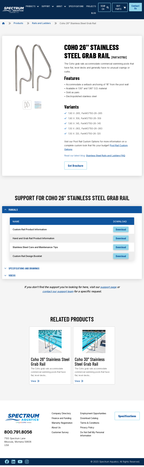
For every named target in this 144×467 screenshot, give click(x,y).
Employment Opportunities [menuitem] (87, 417)
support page (108, 289)
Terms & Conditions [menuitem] (90, 428)
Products (18, 23)
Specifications (127, 418)
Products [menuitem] (30, 6)
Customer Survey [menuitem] (61, 434)
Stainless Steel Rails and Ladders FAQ (106, 155)
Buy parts (120, 7)
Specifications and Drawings (22, 269)
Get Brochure (76, 165)
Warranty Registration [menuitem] (63, 424)
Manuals (11, 210)
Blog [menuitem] (93, 13)
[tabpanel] (50, 357)
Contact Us (135, 7)
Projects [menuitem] (91, 6)
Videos (10, 277)
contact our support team (58, 293)
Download (120, 230)
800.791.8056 (18, 433)
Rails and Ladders (41, 23)
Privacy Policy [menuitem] (87, 433)
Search (105, 7)
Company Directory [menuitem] (62, 415)
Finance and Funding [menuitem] (63, 420)
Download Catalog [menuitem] (90, 423)
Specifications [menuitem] (76, 6)
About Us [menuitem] (57, 429)
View (35, 382)
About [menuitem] (59, 6)
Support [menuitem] (46, 6)
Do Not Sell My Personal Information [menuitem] (91, 439)
